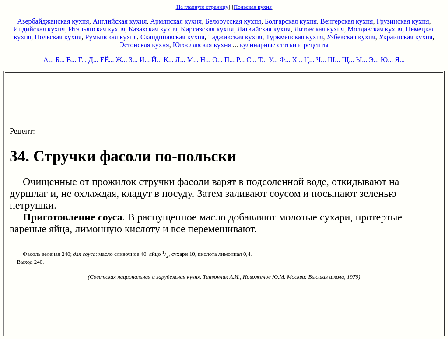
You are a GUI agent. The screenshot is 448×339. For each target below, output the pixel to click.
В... (71, 59)
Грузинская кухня (402, 21)
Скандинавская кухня (172, 37)
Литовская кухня (319, 29)
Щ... (348, 59)
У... (273, 59)
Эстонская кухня (144, 45)
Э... (374, 59)
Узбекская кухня (351, 37)
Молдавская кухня (374, 29)
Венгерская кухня (346, 21)
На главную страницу (202, 6)
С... (251, 59)
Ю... (387, 59)
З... (133, 59)
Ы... (361, 59)
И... (145, 59)
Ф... (285, 59)
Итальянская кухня (96, 29)
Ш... (334, 59)
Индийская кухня (39, 29)
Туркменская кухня (294, 37)
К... (169, 59)
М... (192, 59)
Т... (262, 59)
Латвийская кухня (263, 29)
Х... (297, 59)
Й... (156, 59)
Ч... (321, 59)
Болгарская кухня (291, 21)
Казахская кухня (153, 29)
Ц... (309, 59)
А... (48, 59)
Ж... (121, 59)
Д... (93, 59)
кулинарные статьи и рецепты (284, 45)
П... (229, 59)
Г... (82, 59)
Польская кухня (253, 6)
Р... (240, 59)
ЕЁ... (107, 59)
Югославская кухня (202, 45)
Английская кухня (120, 21)
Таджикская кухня (235, 37)
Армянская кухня (176, 21)
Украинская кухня (405, 37)
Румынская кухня (111, 37)
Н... (205, 59)
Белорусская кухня (233, 21)
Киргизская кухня (207, 29)
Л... (180, 59)
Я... (400, 59)
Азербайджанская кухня (53, 21)
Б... (60, 59)
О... (217, 59)
